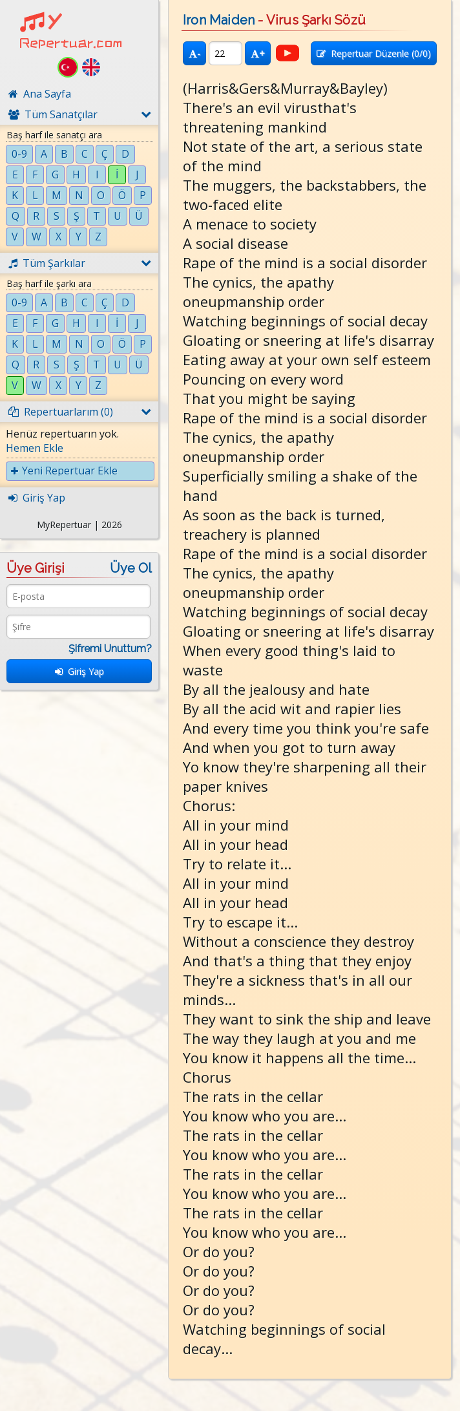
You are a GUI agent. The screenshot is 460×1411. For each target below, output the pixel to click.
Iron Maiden (219, 20)
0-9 (19, 154)
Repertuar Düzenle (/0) (374, 53)
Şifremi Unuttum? (110, 648)
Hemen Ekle (34, 448)
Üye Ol (131, 568)
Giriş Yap (79, 671)
